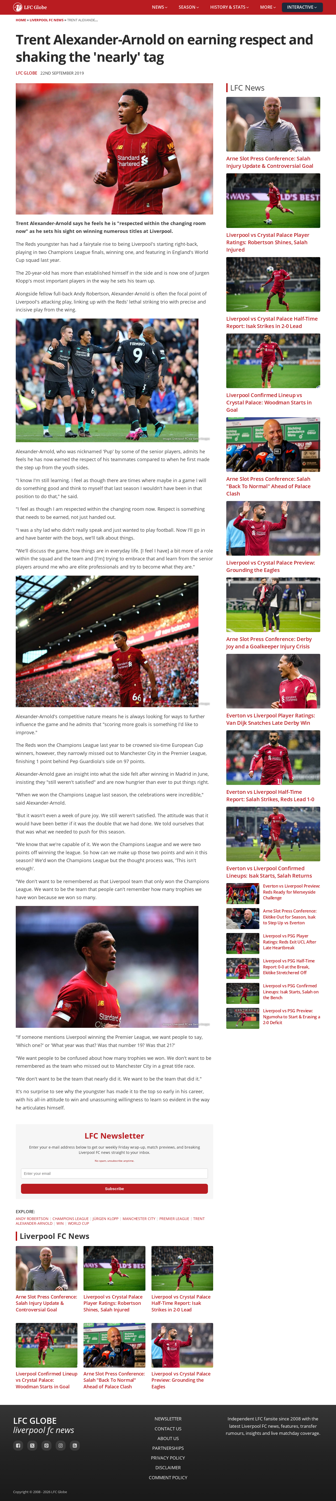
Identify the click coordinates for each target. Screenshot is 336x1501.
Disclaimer (168, 1467)
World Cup (78, 1223)
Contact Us (168, 1429)
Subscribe (114, 1188)
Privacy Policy (168, 1458)
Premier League (174, 1218)
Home (21, 20)
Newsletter (168, 1419)
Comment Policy (168, 1477)
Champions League (70, 1218)
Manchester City (139, 1218)
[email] (114, 1174)
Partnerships (168, 1448)
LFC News (247, 87)
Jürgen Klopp (105, 1218)
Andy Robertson (32, 1218)
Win (60, 1223)
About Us (168, 1438)
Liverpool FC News (47, 20)
